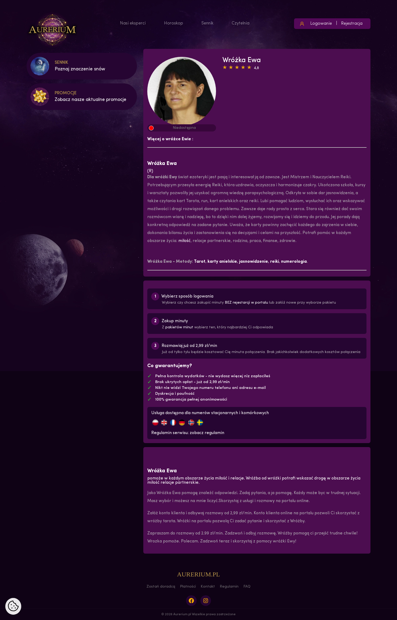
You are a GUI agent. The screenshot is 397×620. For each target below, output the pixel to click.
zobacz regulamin (207, 433)
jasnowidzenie (253, 262)
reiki (274, 262)
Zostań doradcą (160, 587)
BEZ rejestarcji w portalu (246, 303)
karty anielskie (222, 262)
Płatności (188, 587)
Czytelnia (240, 23)
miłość (184, 241)
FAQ (247, 587)
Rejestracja (352, 24)
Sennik (207, 23)
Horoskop (173, 23)
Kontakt (208, 587)
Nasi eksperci (133, 23)
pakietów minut (179, 327)
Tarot (199, 262)
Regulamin (229, 587)
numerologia (294, 262)
